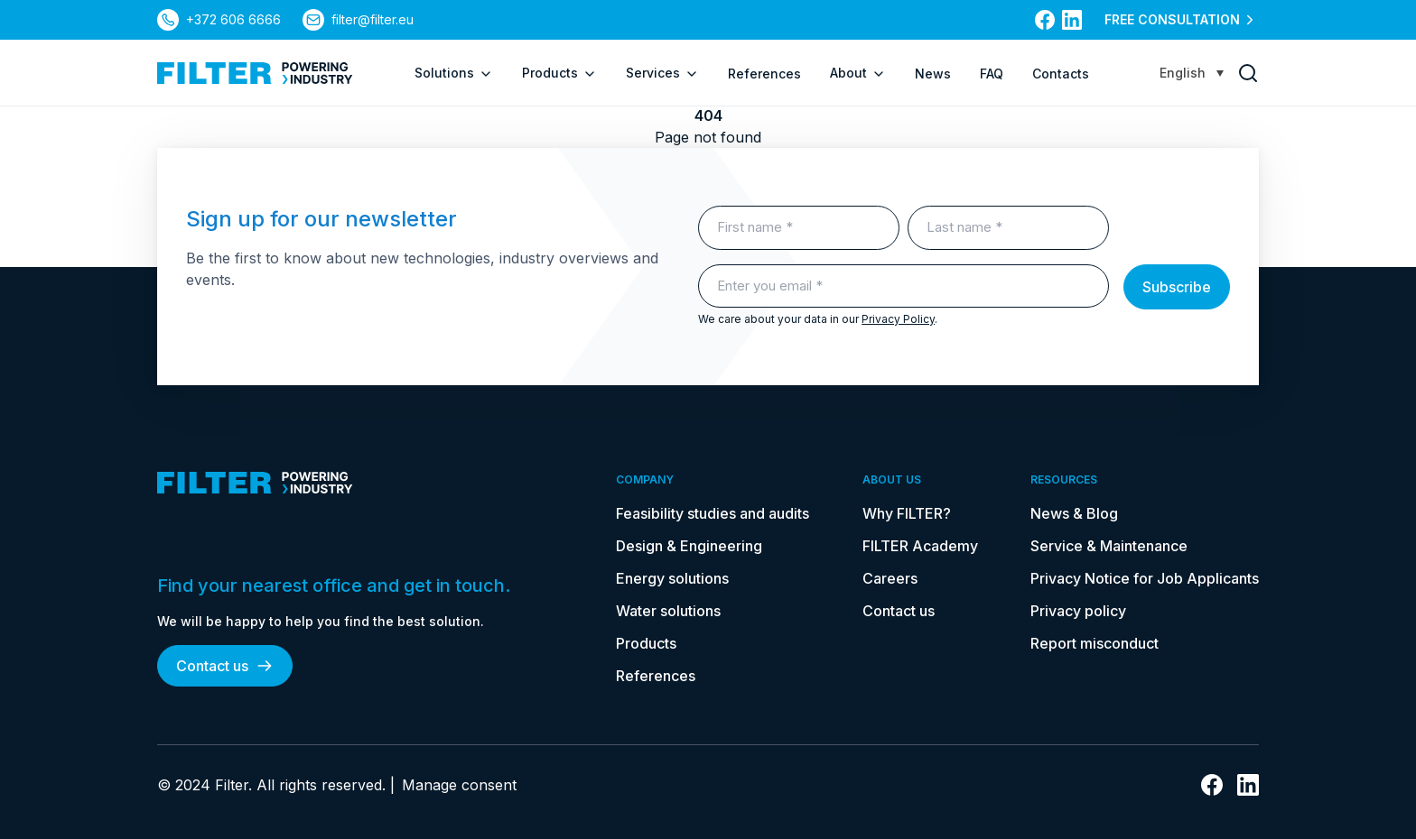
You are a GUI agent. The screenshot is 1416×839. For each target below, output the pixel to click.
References (764, 73)
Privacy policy (1078, 611)
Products (559, 73)
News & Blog (1074, 513)
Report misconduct (1094, 643)
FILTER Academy (920, 546)
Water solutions (668, 611)
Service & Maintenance (1109, 546)
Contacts (1060, 73)
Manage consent (459, 785)
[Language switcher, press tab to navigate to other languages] (1191, 72)
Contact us (225, 666)
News (933, 73)
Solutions (454, 73)
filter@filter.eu (372, 19)
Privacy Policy (898, 319)
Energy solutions (672, 578)
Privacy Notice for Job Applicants (1144, 578)
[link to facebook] (1045, 20)
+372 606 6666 (233, 19)
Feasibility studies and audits (712, 513)
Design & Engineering (689, 546)
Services (662, 73)
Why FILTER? (906, 513)
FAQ (991, 73)
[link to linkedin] (1072, 20)
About (858, 73)
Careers (890, 578)
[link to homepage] (255, 73)
